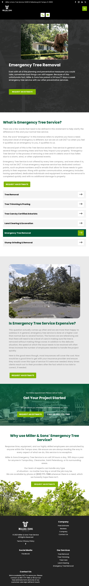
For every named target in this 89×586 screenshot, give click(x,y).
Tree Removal (12, 194)
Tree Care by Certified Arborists (21, 213)
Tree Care (63, 560)
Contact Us (63, 534)
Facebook (26, 554)
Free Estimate (63, 526)
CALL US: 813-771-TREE (58, 414)
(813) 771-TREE (43, 474)
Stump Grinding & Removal (19, 242)
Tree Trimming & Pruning (17, 204)
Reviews (63, 528)
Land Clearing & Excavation (19, 223)
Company (63, 531)
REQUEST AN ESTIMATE (22, 91)
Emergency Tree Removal (18, 233)
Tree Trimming (63, 557)
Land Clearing (63, 563)
